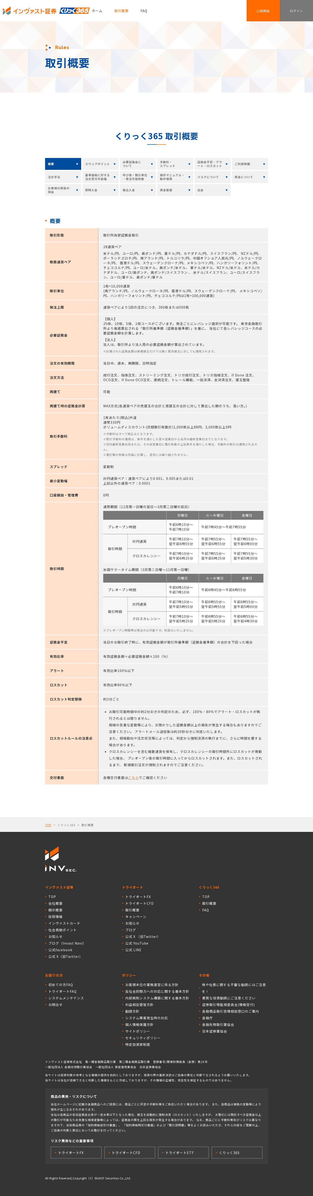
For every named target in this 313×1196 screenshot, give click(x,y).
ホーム (97, 10)
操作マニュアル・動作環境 (172, 177)
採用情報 (55, 916)
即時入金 (91, 190)
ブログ (130, 929)
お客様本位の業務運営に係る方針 (152, 984)
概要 (51, 164)
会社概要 (55, 903)
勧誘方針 (132, 1011)
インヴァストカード (64, 923)
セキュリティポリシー (143, 1037)
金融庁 (207, 1017)
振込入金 (129, 190)
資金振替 (166, 190)
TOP (48, 825)
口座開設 (263, 11)
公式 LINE (133, 949)
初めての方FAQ (60, 984)
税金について (244, 177)
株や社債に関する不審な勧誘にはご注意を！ (234, 988)
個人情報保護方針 (139, 1024)
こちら (133, 777)
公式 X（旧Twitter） (65, 956)
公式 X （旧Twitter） (143, 936)
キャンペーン (135, 916)
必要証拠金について (132, 164)
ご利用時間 (242, 164)
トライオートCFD (139, 903)
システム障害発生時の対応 (146, 1017)
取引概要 (121, 10)
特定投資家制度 (137, 1044)
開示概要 (55, 910)
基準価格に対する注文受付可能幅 (97, 177)
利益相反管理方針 (139, 1004)
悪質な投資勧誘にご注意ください (229, 998)
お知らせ (55, 936)
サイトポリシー (137, 1031)
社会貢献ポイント (62, 929)
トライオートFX (138, 896)
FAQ (143, 10)
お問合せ (55, 1004)
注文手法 (54, 177)
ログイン (296, 11)
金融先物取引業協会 (218, 1024)
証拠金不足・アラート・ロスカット (209, 164)
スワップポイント (97, 164)
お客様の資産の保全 (59, 190)
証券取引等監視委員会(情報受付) (228, 1004)
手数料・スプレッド (167, 164)
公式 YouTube (137, 943)
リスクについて (208, 177)
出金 (200, 190)
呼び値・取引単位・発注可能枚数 (135, 177)
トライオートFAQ (62, 991)
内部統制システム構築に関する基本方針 (157, 998)
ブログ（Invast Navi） (67, 943)
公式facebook (60, 949)
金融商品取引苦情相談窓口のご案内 (230, 1011)
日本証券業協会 (214, 1031)
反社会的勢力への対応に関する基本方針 (157, 991)
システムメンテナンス (66, 998)
